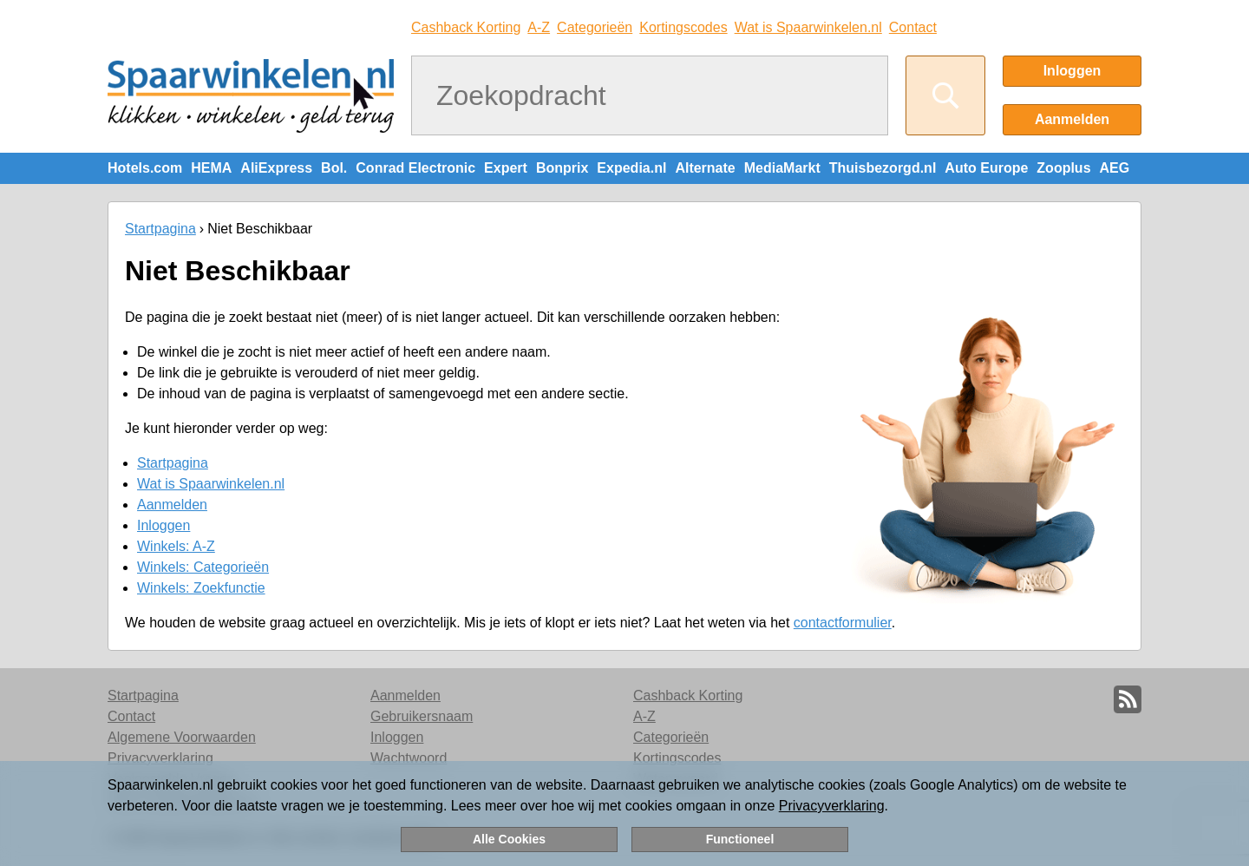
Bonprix (562, 168)
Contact (913, 27)
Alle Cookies (509, 839)
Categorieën (594, 27)
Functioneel (740, 839)
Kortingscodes (683, 27)
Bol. (334, 168)
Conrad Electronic (415, 168)
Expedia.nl (631, 168)
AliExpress (276, 168)
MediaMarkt (782, 168)
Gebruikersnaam (421, 716)
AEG (1115, 168)
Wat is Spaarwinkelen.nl (808, 27)
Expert (505, 168)
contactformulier (843, 622)
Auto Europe (986, 168)
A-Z (538, 27)
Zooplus (1063, 168)
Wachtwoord (408, 758)
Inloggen (1072, 70)
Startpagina (160, 228)
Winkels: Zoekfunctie (201, 588)
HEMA (211, 168)
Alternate (705, 168)
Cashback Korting (465, 27)
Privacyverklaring (832, 805)
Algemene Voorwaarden (182, 737)
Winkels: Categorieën (203, 567)
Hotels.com (145, 168)
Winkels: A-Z (176, 546)
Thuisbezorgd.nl (883, 168)
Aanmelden (1072, 119)
